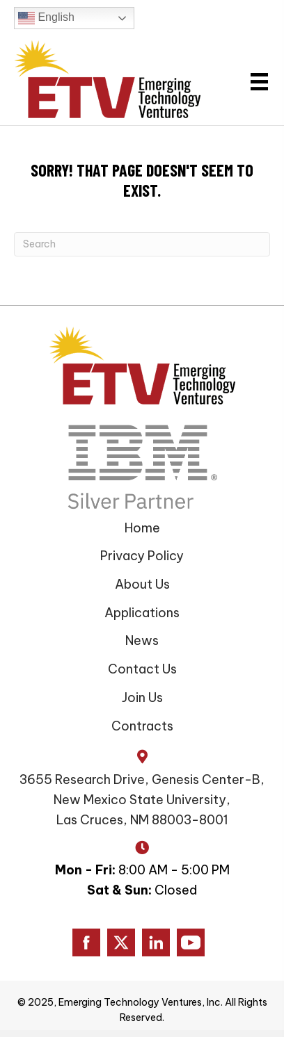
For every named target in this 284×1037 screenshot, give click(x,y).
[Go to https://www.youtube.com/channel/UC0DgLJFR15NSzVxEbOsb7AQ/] (191, 942)
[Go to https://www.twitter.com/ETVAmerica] (121, 942)
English (46, 18)
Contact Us (142, 669)
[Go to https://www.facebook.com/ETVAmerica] (86, 942)
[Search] (142, 244)
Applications (142, 613)
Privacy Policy (142, 556)
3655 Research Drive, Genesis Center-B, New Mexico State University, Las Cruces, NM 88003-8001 (142, 799)
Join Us (142, 697)
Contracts (142, 726)
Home (142, 528)
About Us (142, 584)
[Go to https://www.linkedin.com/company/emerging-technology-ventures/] (156, 942)
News (142, 640)
